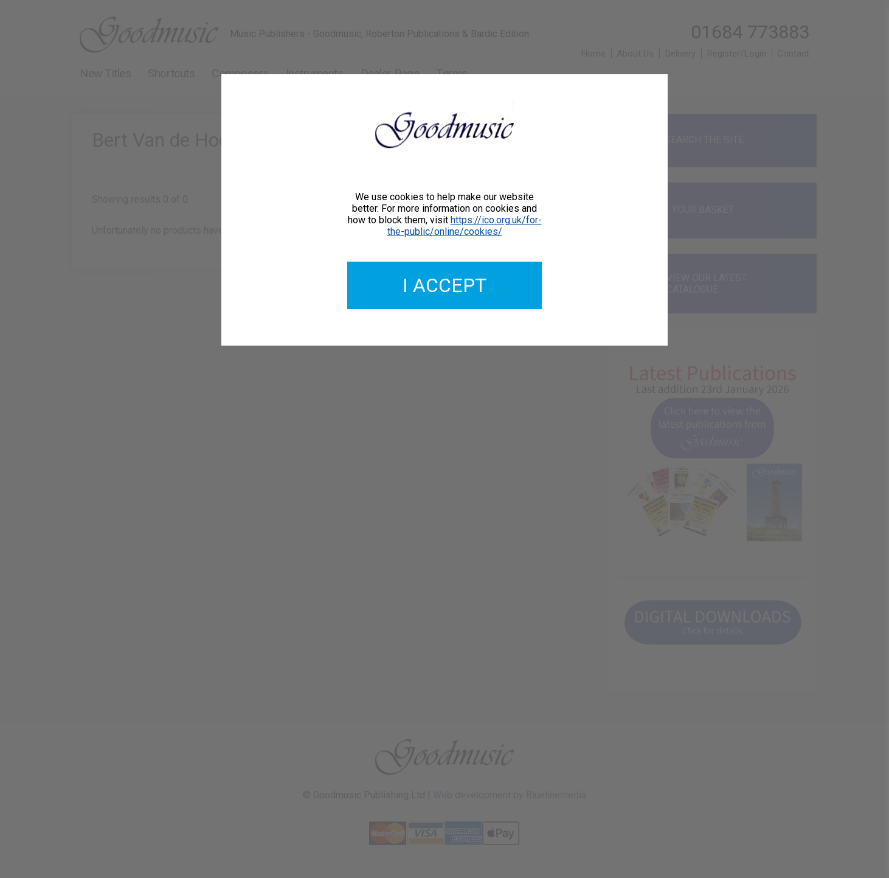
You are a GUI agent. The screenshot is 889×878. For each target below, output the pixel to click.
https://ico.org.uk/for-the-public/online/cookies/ (464, 225)
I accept (444, 285)
